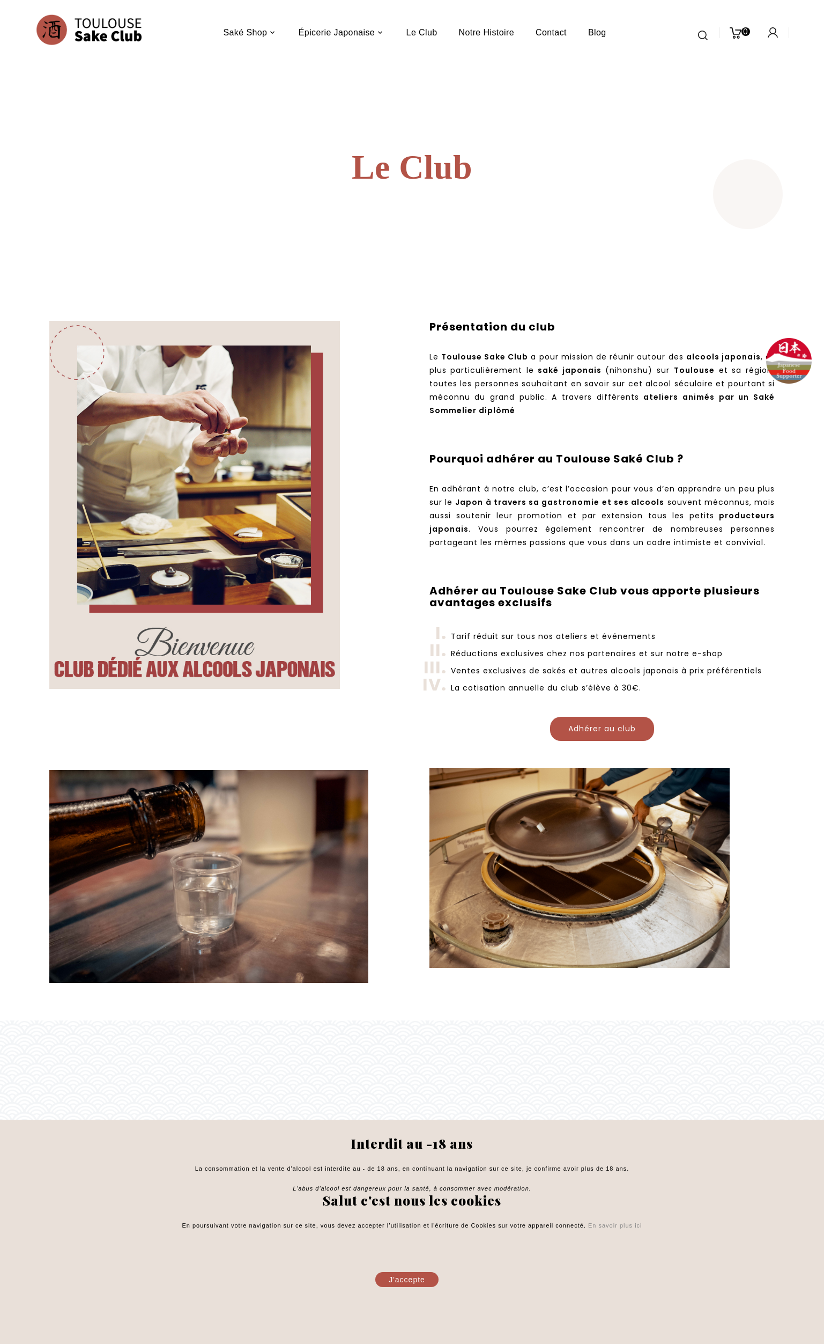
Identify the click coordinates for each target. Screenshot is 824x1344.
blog (597, 32)
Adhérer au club (602, 728)
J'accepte (407, 1279)
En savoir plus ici (614, 1225)
